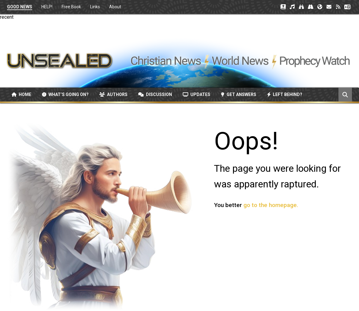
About (115, 6)
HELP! (46, 6)
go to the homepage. (270, 205)
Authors (113, 94)
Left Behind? (284, 94)
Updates (196, 94)
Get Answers (238, 94)
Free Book (71, 6)
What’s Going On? (65, 94)
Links (95, 6)
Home (21, 94)
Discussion (155, 94)
